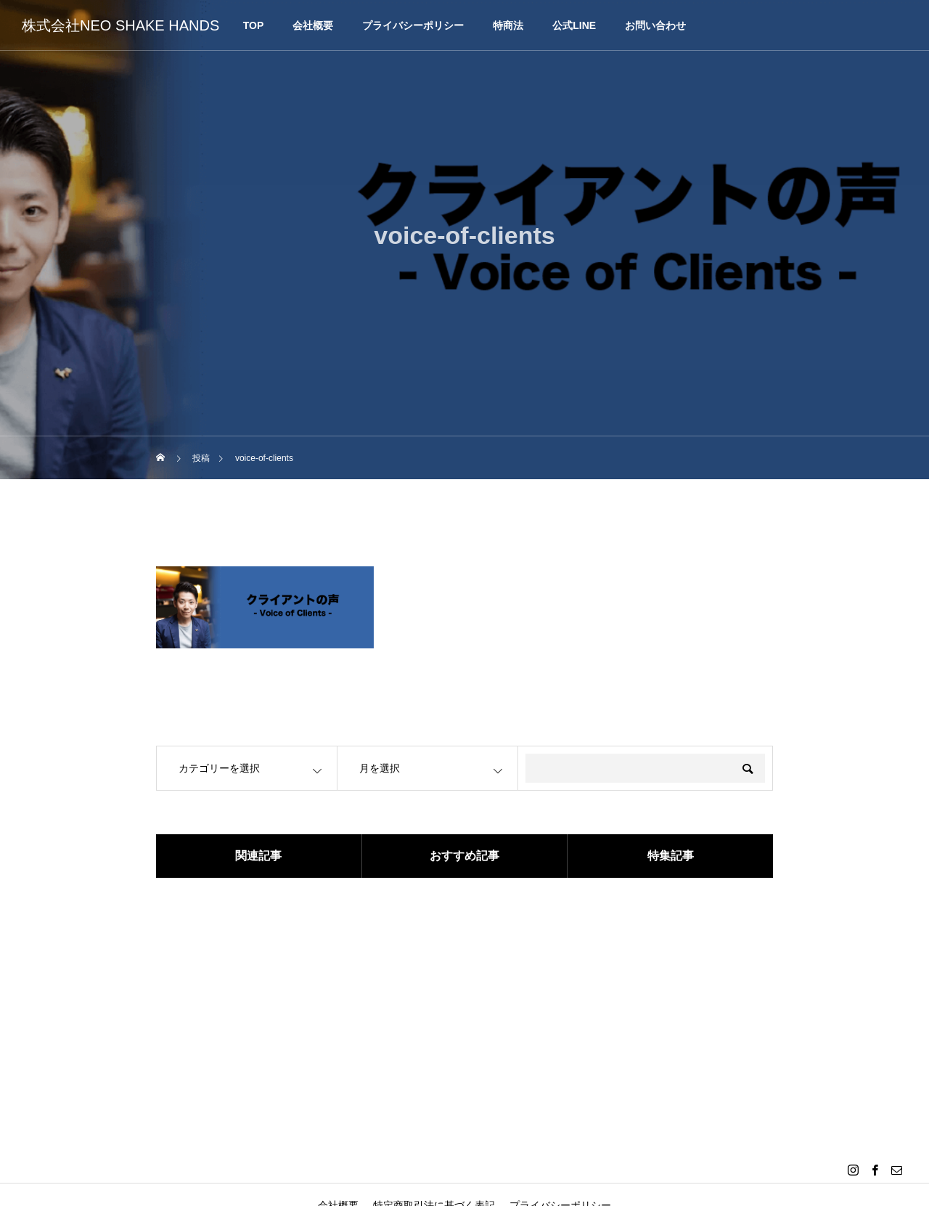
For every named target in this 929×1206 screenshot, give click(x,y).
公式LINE (574, 25)
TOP (253, 25)
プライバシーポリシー (413, 25)
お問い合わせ (655, 25)
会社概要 (312, 25)
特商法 (508, 25)
